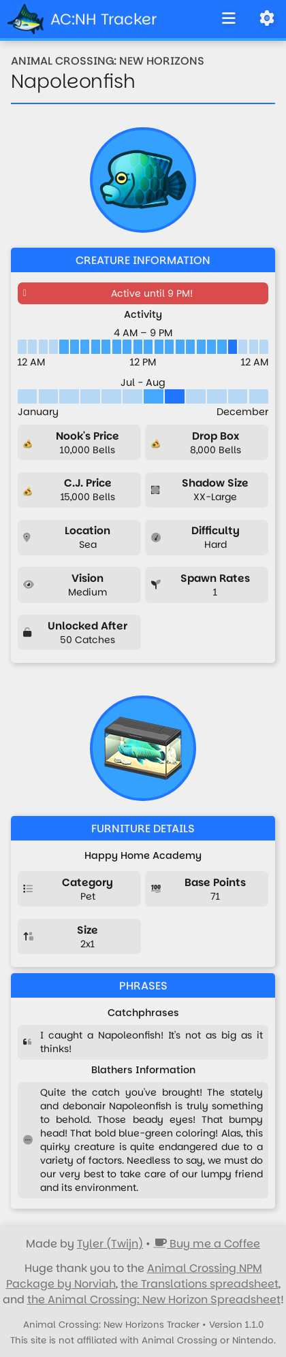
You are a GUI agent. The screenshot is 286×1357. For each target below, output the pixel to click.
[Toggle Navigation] (229, 19)
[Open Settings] (267, 19)
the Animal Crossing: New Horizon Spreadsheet (154, 1299)
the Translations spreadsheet (200, 1284)
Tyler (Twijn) (110, 1244)
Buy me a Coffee (206, 1244)
